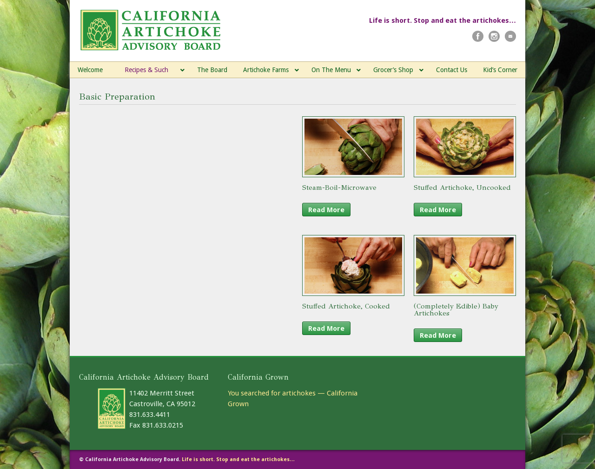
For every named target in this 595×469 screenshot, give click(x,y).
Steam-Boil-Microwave (339, 187)
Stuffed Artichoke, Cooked (346, 306)
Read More (326, 210)
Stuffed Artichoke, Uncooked (462, 187)
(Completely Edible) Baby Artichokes (456, 309)
